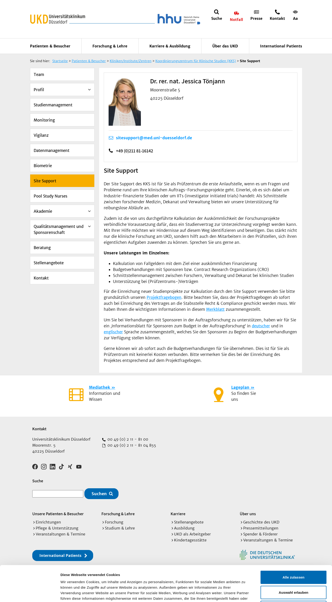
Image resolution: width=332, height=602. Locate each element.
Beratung (42, 247)
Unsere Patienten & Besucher (58, 513)
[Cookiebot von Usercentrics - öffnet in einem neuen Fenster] (30, 593)
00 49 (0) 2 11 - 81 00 (127, 439)
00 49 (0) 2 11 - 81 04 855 (131, 445)
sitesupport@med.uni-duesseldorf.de (154, 137)
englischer (113, 331)
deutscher (261, 326)
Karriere (178, 513)
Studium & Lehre (120, 528)
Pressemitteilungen (260, 528)
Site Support (45, 180)
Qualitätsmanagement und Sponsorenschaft (58, 229)
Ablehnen (293, 572)
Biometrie (43, 165)
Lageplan (240, 387)
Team (39, 74)
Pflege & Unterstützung (57, 528)
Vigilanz (41, 135)
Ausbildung (184, 528)
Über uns (248, 513)
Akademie (43, 211)
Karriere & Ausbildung (169, 46)
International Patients (281, 46)
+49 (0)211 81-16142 (134, 151)
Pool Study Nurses (50, 196)
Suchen (99, 493)
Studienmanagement (53, 105)
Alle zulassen (293, 542)
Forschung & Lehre (109, 46)
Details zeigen (245, 593)
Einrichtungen (48, 522)
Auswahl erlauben (293, 557)
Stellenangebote (49, 262)
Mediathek (99, 387)
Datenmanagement (51, 150)
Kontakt (41, 278)
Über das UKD (225, 46)
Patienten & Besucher (50, 46)
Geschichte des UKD (261, 522)
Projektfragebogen (164, 297)
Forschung (114, 522)
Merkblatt (215, 309)
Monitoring (44, 120)
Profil (39, 89)
